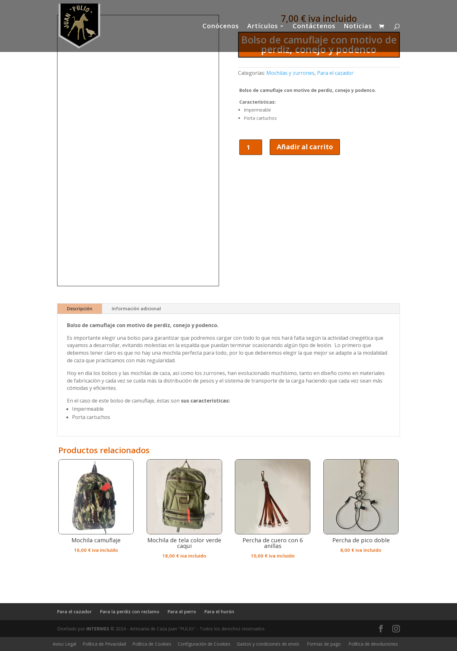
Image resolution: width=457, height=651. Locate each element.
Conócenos (220, 27)
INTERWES (97, 629)
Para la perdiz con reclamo (129, 612)
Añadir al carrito (305, 146)
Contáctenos (314, 27)
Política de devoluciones (373, 644)
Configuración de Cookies (204, 644)
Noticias (358, 27)
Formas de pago (324, 644)
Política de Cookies (151, 644)
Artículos (262, 27)
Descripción (79, 309)
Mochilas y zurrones (290, 72)
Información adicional (136, 309)
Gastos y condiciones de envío (268, 644)
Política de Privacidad (104, 644)
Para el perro (182, 612)
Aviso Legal (64, 644)
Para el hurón (219, 612)
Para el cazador (335, 72)
